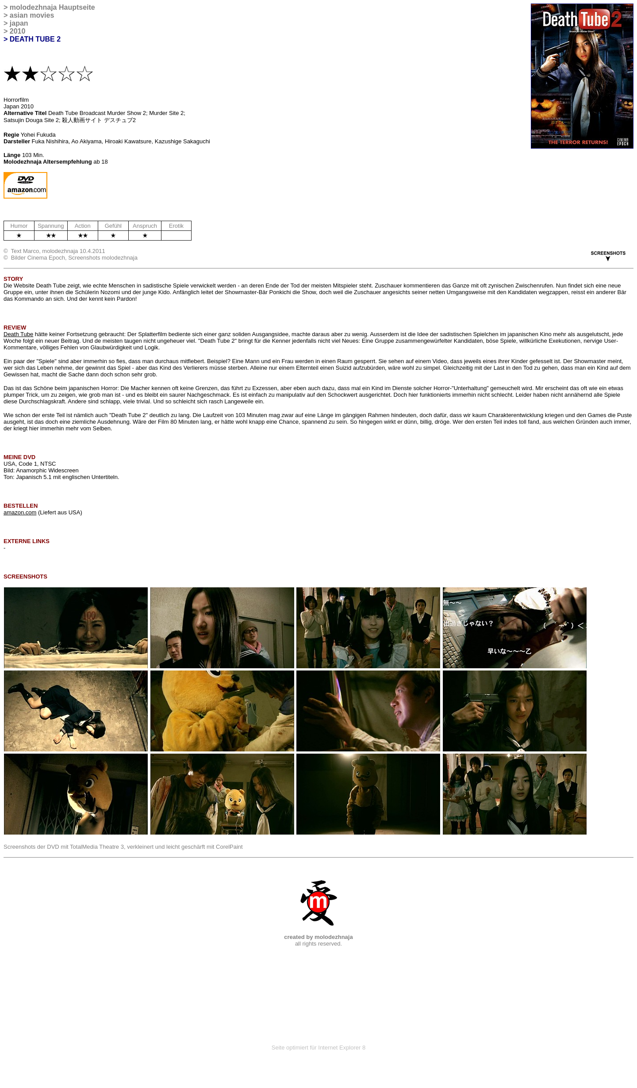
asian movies (32, 15)
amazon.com (20, 512)
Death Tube (18, 334)
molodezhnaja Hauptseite (52, 7)
